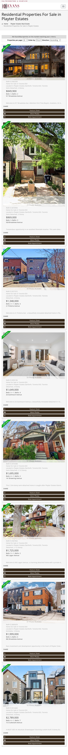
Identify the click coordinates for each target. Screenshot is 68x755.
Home (6, 24)
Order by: (31, 40)
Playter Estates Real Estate (20, 24)
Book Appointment (23, 117)
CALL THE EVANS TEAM (9, 1)
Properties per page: (14, 40)
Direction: (45, 40)
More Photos (21, 114)
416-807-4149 (23, 1)
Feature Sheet (22, 110)
